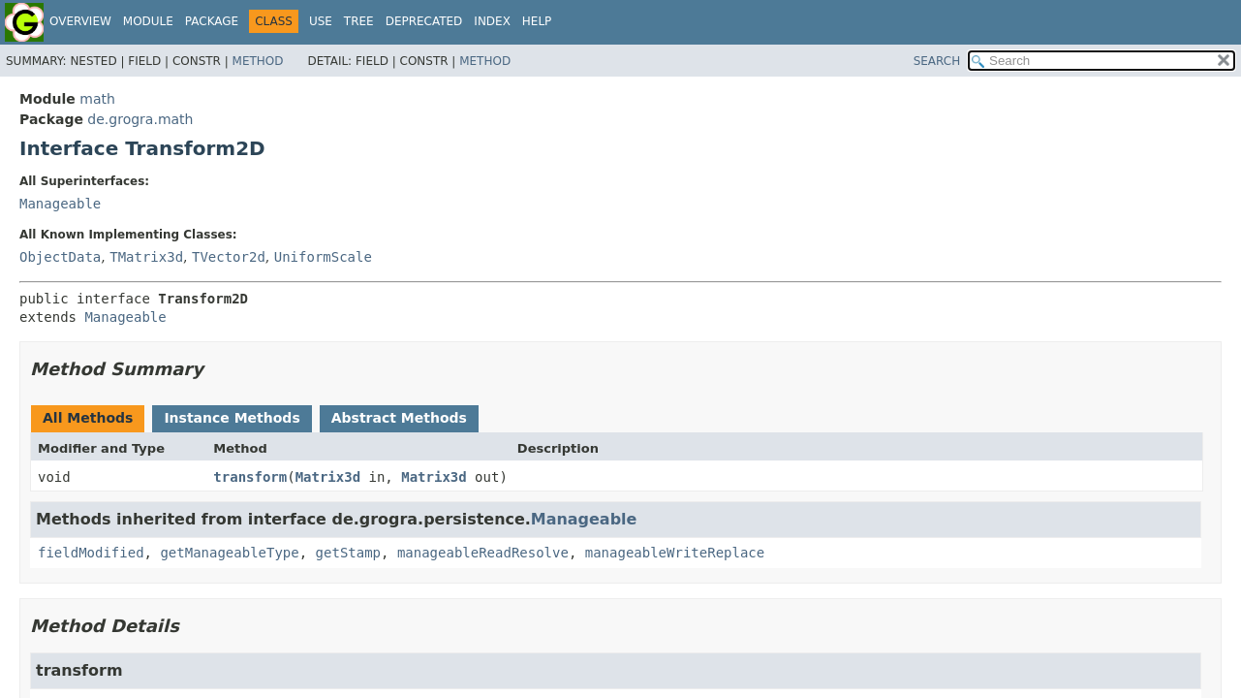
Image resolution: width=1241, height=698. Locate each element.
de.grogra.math (140, 119)
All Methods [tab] (88, 418)
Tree (359, 21)
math (97, 99)
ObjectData (60, 257)
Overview (80, 21)
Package (211, 21)
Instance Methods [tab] (231, 418)
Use (320, 21)
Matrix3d (327, 477)
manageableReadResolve (483, 552)
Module (148, 21)
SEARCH (937, 61)
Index (492, 21)
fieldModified (91, 552)
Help (537, 21)
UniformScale (323, 257)
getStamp (348, 552)
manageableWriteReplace (674, 552)
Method (258, 61)
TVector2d (228, 257)
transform (250, 477)
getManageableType (229, 552)
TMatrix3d (146, 257)
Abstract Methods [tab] (399, 418)
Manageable (60, 203)
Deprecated (424, 21)
